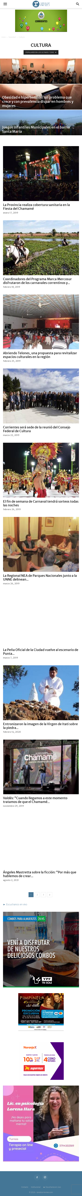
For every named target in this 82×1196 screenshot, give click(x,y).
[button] (5, 4)
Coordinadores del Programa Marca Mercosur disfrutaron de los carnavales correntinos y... (37, 281)
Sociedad (12, 37)
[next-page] (49, 894)
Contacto (24, 1187)
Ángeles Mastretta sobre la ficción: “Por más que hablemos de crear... (39, 874)
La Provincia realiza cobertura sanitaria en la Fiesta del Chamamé (36, 207)
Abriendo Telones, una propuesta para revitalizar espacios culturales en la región (40, 355)
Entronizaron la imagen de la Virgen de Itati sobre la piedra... (40, 726)
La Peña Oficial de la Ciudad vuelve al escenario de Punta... (40, 652)
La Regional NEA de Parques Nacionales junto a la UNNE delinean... (40, 577)
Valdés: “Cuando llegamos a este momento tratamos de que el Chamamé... (35, 800)
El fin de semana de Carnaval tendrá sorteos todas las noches (41, 503)
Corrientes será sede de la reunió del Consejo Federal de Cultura (36, 429)
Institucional (35, 1187)
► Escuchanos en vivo (52, 1187)
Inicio (4, 37)
